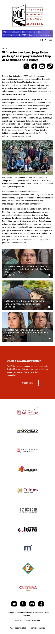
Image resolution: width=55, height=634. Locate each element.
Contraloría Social (38, 628)
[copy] (50, 66)
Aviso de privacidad (18, 628)
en (46, 40)
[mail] (42, 68)
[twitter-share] (26, 68)
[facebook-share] (34, 68)
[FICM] (27, 16)
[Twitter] (23, 606)
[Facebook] (41, 606)
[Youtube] (14, 606)
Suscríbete (27, 383)
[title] (28, 418)
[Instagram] (32, 606)
